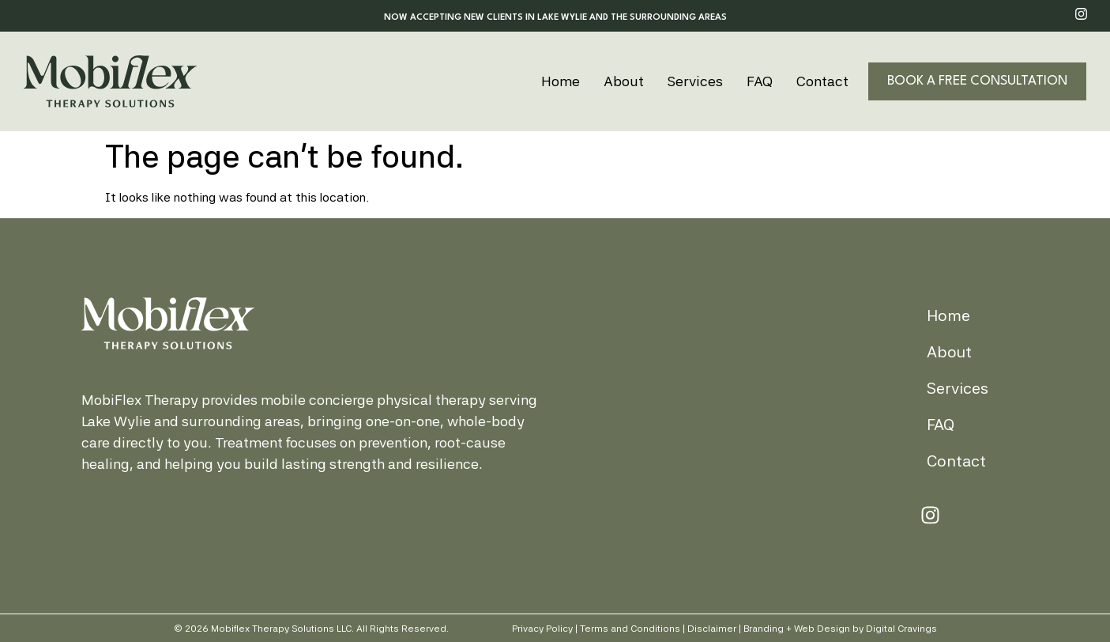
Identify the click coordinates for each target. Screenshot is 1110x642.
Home (560, 81)
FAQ (760, 81)
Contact (822, 81)
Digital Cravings (901, 628)
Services (695, 81)
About (624, 81)
